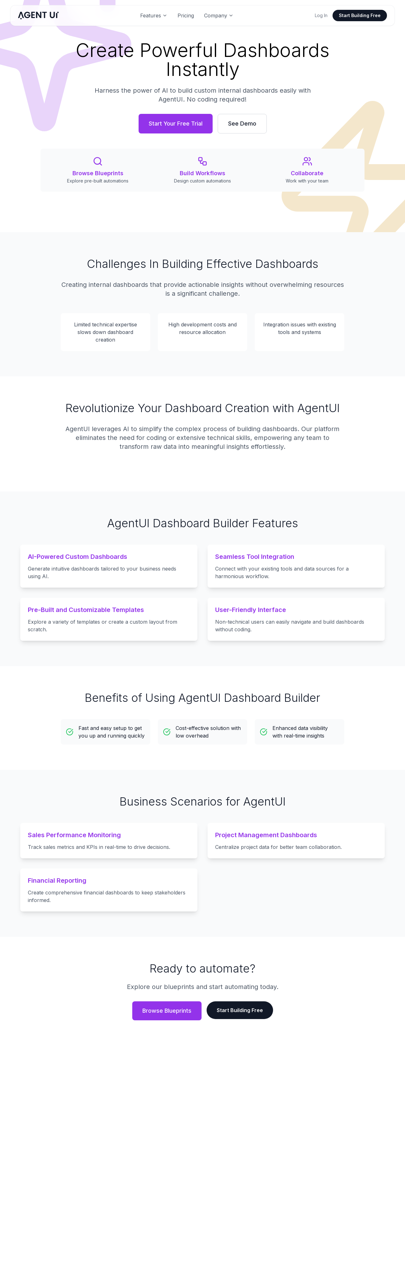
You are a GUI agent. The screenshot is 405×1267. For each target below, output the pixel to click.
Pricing (186, 15)
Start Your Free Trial (175, 123)
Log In (321, 15)
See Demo (242, 123)
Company (219, 15)
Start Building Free (360, 15)
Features (153, 15)
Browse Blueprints (166, 1010)
